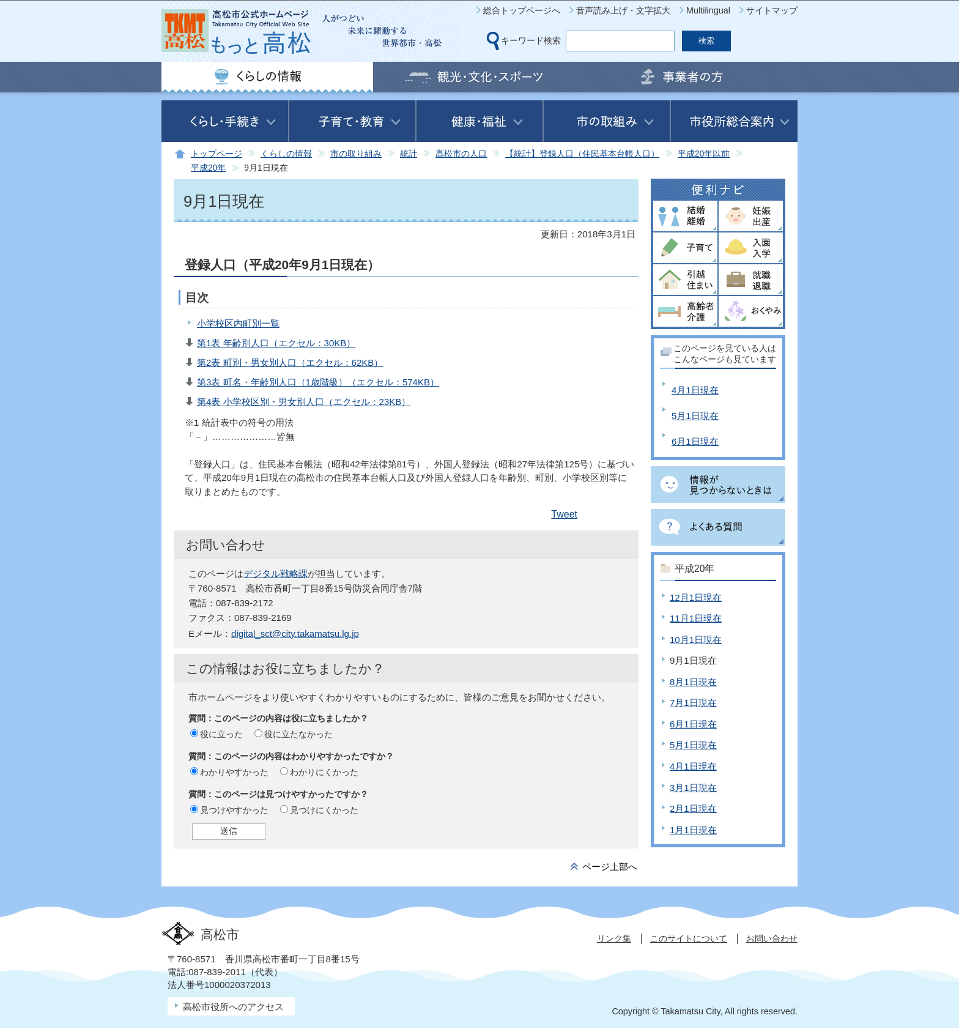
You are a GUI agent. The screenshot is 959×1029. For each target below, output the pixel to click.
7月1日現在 (693, 702)
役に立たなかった (298, 734)
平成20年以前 (704, 153)
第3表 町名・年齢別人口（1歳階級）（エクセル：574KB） (318, 382)
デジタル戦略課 (275, 573)
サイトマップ (772, 10)
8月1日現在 (693, 682)
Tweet (564, 514)
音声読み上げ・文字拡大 (623, 10)
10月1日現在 (696, 639)
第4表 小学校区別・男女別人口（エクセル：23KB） (303, 401)
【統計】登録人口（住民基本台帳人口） (582, 153)
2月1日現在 (693, 808)
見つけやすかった (234, 810)
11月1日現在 (696, 618)
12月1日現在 (696, 597)
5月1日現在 (695, 415)
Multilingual (708, 10)
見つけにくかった (324, 810)
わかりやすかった (234, 772)
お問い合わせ (772, 938)
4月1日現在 (695, 390)
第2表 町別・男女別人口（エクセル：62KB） (290, 362)
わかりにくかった (324, 772)
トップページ (216, 153)
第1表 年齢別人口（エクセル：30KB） (276, 343)
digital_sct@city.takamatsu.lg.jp (295, 633)
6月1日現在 (695, 441)
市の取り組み (356, 153)
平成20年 (208, 168)
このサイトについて (688, 938)
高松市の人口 (461, 153)
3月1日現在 (693, 787)
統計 (408, 153)
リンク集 (614, 938)
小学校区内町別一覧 (238, 323)
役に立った (221, 734)
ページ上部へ (609, 866)
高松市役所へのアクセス (233, 1006)
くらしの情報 (286, 153)
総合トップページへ (521, 10)
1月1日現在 (693, 830)
